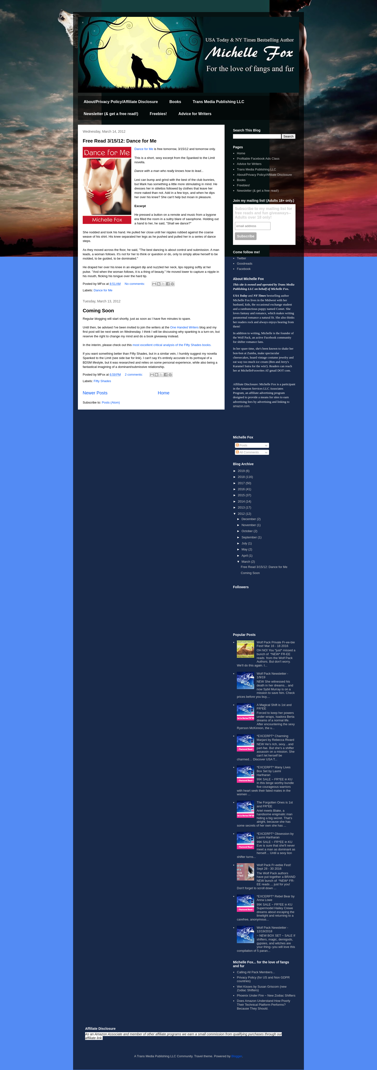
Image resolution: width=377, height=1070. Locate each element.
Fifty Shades (102, 381)
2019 (242, 471)
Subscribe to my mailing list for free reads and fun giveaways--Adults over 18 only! (263, 213)
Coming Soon (98, 310)
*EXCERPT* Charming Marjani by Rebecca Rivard (275, 738)
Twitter (241, 258)
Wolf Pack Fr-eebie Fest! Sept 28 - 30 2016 (274, 867)
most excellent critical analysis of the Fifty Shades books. (171, 345)
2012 (242, 513)
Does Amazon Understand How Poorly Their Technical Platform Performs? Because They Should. (263, 1004)
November (249, 525)
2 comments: (134, 374)
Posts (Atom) (111, 402)
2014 (242, 501)
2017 (242, 483)
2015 (242, 495)
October (248, 531)
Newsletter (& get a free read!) (111, 114)
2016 (242, 489)
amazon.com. (241, 406)
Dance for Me (143, 149)
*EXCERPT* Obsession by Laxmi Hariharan (275, 835)
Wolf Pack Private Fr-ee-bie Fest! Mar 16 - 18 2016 (276, 644)
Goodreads (244, 263)
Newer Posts (95, 393)
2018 (242, 477)
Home (164, 393)
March (246, 561)
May (245, 549)
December (249, 519)
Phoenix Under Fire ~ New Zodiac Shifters (266, 995)
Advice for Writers (195, 114)
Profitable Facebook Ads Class (258, 158)
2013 (242, 507)
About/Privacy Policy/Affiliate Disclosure (121, 102)
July (245, 543)
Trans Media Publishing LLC (218, 102)
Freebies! (158, 114)
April (245, 555)
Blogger (236, 1056)
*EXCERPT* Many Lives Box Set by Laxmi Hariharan (273, 770)
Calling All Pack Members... (256, 972)
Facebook (244, 269)
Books (175, 102)
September (250, 537)
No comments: (135, 284)
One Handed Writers (184, 327)
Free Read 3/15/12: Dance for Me (120, 141)
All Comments (247, 452)
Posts (241, 445)
